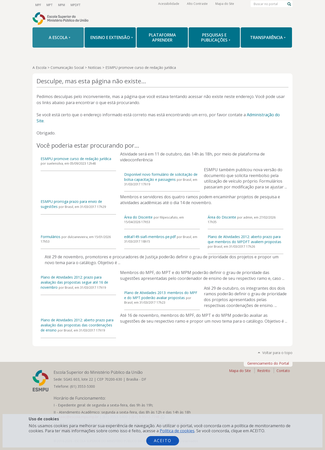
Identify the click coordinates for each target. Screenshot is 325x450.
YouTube (89, 5)
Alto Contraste (197, 5)
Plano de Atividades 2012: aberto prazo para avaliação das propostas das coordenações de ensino (77, 325)
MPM (60, 5)
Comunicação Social (67, 67)
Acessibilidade (168, 5)
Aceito (162, 440)
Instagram (115, 5)
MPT (49, 5)
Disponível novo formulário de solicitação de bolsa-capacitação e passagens (161, 177)
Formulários (50, 236)
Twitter (98, 5)
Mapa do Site (224, 5)
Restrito (263, 370)
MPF (38, 5)
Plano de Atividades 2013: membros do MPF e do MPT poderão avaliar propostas (160, 295)
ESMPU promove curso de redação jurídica (76, 158)
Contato (283, 370)
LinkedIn (124, 5)
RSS (141, 5)
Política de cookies (177, 431)
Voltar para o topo (277, 352)
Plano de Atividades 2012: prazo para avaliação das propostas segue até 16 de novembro (74, 282)
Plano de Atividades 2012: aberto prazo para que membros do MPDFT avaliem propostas (244, 239)
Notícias (94, 67)
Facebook (106, 5)
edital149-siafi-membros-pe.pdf (150, 236)
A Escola (39, 67)
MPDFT (74, 5)
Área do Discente (138, 217)
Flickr (132, 5)
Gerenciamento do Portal (268, 363)
